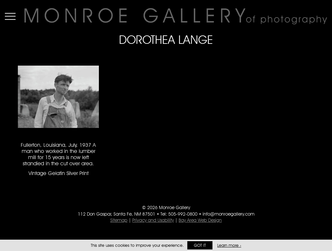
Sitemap (118, 220)
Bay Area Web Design (200, 220)
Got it (200, 245)
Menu (10, 16)
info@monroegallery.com (229, 214)
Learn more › (229, 245)
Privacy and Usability (153, 220)
